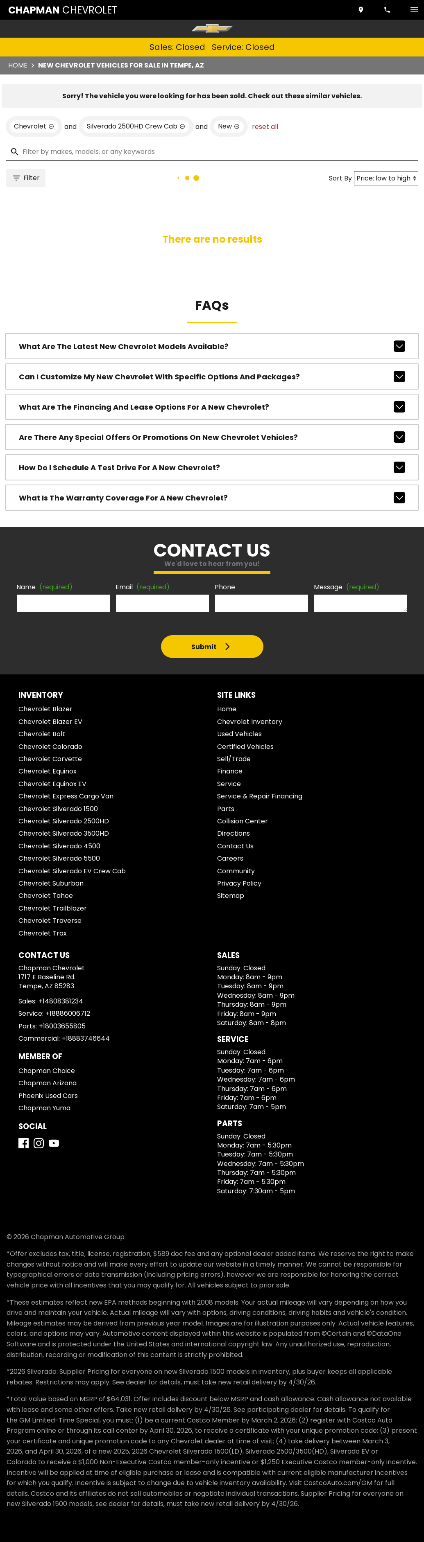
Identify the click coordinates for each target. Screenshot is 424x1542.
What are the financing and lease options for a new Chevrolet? (212, 407)
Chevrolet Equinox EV (52, 784)
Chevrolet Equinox (47, 771)
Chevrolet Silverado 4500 (59, 846)
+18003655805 (62, 1026)
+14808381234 (61, 1001)
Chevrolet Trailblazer (52, 908)
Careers (230, 858)
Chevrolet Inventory (249, 721)
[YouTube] (54, 1143)
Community (236, 871)
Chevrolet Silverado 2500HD (63, 821)
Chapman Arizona (47, 1083)
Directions (233, 833)
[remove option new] (229, 126)
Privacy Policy (239, 883)
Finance (230, 771)
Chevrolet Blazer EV (50, 721)
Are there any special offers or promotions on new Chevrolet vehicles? (212, 437)
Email (143, 587)
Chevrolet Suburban (51, 883)
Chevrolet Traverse (50, 920)
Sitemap (230, 895)
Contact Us (235, 846)
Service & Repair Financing (259, 796)
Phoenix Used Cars (48, 1095)
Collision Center (242, 821)
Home (17, 65)
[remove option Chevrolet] (34, 126)
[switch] (414, 10)
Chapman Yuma (44, 1108)
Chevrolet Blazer (45, 709)
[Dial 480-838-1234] (388, 10)
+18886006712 (67, 1013)
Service (229, 784)
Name (44, 587)
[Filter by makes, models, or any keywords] (212, 152)
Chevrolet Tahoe (45, 895)
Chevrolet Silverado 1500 (58, 809)
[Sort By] (386, 178)
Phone (225, 587)
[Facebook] (23, 1143)
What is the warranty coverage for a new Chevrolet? (212, 497)
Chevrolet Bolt (41, 734)
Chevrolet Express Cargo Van (65, 796)
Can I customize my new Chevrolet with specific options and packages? (212, 376)
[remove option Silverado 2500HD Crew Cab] (136, 126)
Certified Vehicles (245, 746)
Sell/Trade (234, 759)
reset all (265, 126)
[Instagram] (38, 1143)
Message (346, 587)
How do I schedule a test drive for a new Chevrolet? (212, 467)
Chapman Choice (46, 1070)
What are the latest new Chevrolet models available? (212, 346)
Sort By (340, 178)
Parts (225, 809)
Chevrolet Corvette (50, 759)
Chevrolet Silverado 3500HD (63, 833)
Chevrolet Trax (42, 933)
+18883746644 (86, 1038)
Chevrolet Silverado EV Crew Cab (72, 871)
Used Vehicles (239, 734)
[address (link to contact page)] (362, 10)
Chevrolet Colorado (50, 746)
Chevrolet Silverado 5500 (59, 858)
